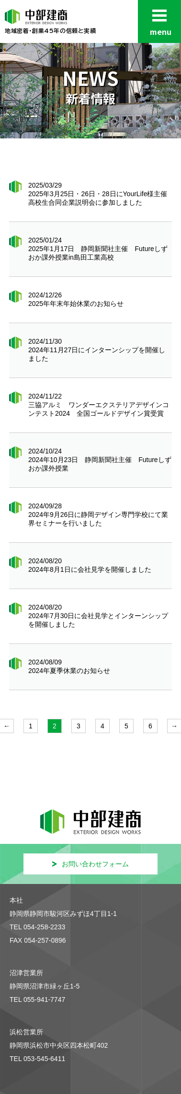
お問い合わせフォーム (90, 864)
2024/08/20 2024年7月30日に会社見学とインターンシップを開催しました (98, 615)
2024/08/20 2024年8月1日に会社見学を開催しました (89, 565)
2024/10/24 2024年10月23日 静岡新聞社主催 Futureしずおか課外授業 (99, 459)
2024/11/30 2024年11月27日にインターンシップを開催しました (96, 349)
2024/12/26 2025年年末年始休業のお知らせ (76, 299)
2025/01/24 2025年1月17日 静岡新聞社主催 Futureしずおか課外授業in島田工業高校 (98, 248)
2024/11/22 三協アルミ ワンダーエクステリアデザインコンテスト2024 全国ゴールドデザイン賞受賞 (98, 404)
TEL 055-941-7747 (37, 999)
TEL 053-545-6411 (37, 1058)
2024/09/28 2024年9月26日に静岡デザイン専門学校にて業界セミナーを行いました (98, 514)
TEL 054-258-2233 (37, 927)
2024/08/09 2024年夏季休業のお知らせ (69, 666)
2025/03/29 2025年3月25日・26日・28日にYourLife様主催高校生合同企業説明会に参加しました (98, 193)
